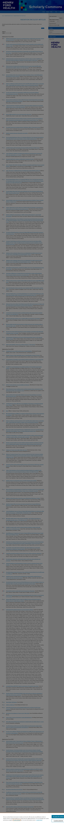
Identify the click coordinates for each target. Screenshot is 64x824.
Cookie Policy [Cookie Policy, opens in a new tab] (39, 820)
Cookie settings (16, 820)
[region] (32, 818)
